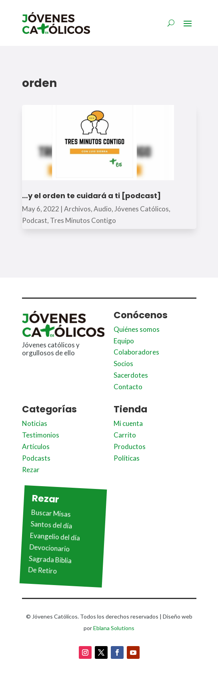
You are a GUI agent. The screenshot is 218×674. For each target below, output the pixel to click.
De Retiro (42, 570)
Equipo (124, 341)
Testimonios (40, 435)
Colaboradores (136, 352)
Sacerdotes (131, 375)
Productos (130, 446)
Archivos (77, 209)
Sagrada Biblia (50, 559)
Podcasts (36, 458)
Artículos (36, 446)
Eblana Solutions (113, 628)
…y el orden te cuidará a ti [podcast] (91, 196)
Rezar (31, 469)
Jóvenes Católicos (141, 209)
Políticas (127, 458)
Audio (103, 209)
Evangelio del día (55, 536)
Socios (123, 363)
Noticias (34, 423)
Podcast (34, 220)
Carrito (125, 435)
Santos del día (51, 525)
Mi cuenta (128, 423)
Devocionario (49, 548)
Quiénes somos (137, 329)
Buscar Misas (51, 513)
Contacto (128, 386)
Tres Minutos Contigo (83, 220)
